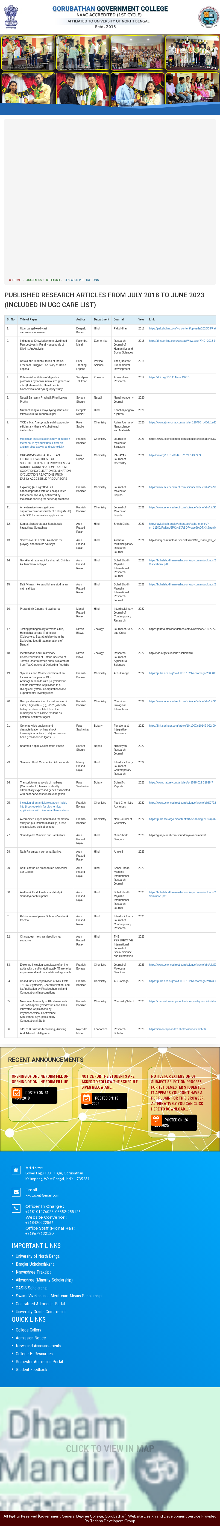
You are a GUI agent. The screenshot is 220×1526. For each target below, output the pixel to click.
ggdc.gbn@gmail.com (42, 1195)
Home (14, 280)
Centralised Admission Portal (40, 1303)
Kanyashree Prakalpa (33, 1272)
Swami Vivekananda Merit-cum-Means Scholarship (59, 1295)
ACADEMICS (34, 280)
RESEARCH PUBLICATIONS (81, 280)
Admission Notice (31, 1338)
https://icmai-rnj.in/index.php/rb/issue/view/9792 (178, 1029)
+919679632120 (39, 1233)
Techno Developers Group (112, 1520)
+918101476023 (39, 1211)
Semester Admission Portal (39, 1361)
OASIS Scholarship (32, 1288)
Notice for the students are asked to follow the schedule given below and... (109, 1081)
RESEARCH (53, 280)
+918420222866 (39, 1222)
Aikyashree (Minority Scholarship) (44, 1280)
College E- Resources (34, 1353)
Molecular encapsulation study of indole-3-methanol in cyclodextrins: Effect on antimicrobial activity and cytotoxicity (45, 442)
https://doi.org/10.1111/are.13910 (169, 377)
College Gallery (28, 1330)
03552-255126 (68, 1211)
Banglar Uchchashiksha (35, 1264)
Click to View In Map (110, 1448)
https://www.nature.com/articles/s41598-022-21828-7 (181, 782)
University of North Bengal (38, 1256)
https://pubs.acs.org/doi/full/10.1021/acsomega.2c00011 (183, 673)
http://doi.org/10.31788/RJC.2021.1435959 (175, 455)
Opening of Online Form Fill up (40, 1079)
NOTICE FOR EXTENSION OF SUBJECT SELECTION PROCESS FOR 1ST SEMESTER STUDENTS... (180, 1093)
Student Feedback (31, 1369)
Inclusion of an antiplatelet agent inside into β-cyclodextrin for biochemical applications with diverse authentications (44, 806)
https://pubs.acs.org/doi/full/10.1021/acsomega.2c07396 (183, 981)
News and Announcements (38, 1345)
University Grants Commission (41, 1311)
